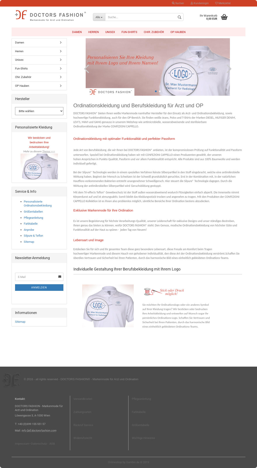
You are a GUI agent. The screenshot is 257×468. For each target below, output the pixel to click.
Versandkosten (82, 398)
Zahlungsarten (82, 412)
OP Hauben (178, 32)
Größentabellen (33, 211)
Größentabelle (140, 425)
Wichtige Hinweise (143, 438)
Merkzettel (223, 3)
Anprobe (29, 229)
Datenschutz (39, 443)
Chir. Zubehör (154, 32)
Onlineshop (115, 462)
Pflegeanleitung (33, 217)
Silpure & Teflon (33, 235)
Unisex (110, 32)
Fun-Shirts (129, 32)
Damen (77, 32)
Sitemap (29, 241)
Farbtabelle (31, 223)
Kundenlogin (200, 3)
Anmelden (39, 287)
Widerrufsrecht (82, 438)
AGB (52, 443)
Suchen (178, 3)
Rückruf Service (83, 425)
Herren (93, 32)
